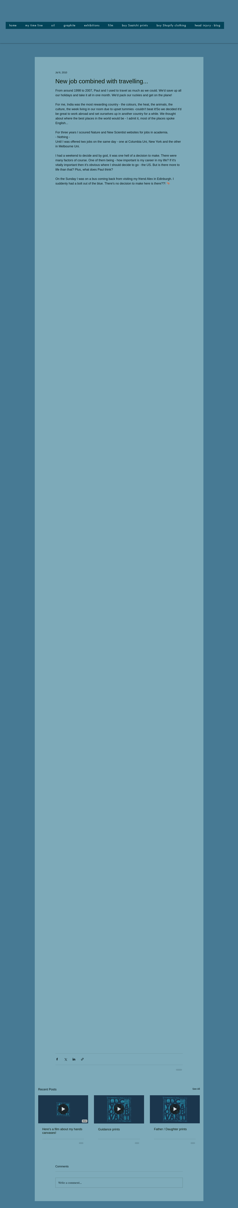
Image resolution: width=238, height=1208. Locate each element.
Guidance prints (109, 1129)
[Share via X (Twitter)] (65, 1059)
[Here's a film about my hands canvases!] (63, 1109)
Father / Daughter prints (170, 1129)
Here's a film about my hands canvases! (62, 1131)
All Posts (48, 50)
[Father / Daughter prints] (175, 1109)
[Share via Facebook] (57, 1059)
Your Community (126, 50)
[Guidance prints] (119, 1109)
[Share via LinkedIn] (74, 1059)
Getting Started (82, 50)
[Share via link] (82, 1059)
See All (196, 1089)
